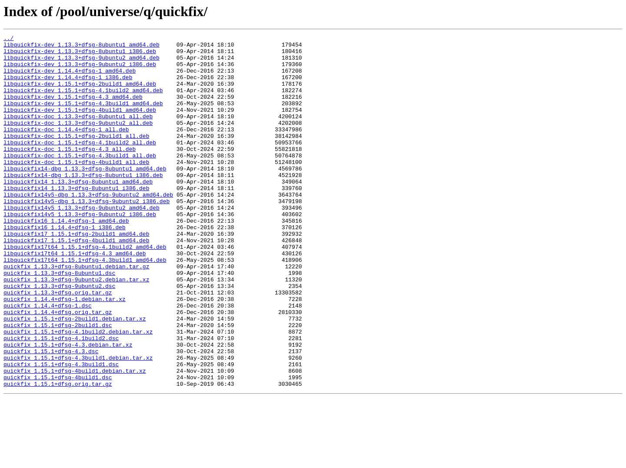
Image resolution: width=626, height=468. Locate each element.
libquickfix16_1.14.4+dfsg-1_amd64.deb (66, 258)
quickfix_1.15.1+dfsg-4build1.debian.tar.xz (74, 438)
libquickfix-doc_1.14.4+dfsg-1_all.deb (66, 149)
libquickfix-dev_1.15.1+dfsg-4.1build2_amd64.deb (83, 102)
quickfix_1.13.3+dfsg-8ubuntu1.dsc (59, 321)
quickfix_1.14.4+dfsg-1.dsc (47, 360)
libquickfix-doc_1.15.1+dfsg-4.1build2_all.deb (79, 164)
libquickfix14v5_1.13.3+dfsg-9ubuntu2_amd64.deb (81, 243)
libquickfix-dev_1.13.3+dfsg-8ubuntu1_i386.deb (79, 55)
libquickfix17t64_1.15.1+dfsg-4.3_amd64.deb (74, 297)
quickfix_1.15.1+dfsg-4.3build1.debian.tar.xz (78, 423)
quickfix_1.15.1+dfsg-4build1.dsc (57, 446)
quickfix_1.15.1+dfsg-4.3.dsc (50, 415)
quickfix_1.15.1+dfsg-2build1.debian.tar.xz (74, 376)
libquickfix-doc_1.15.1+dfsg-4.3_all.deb (69, 172)
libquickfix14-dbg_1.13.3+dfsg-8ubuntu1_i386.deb (83, 203)
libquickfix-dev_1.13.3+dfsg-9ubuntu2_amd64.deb (81, 63)
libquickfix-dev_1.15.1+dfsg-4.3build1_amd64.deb (83, 117)
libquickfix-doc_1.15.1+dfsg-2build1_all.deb (76, 156)
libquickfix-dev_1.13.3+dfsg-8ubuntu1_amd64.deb (81, 47)
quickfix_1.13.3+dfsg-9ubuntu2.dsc (59, 337)
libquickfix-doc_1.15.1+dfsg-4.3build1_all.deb (79, 180)
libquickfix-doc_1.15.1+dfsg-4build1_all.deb (76, 188)
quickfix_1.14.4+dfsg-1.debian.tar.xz (64, 352)
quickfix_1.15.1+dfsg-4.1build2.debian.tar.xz (78, 391)
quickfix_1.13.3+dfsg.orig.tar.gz (57, 344)
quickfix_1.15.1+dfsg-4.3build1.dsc (61, 431)
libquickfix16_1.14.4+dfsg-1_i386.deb (64, 266)
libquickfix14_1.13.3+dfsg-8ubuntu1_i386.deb (76, 219)
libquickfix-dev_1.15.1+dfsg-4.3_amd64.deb (73, 110)
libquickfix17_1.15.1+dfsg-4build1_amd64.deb (76, 282)
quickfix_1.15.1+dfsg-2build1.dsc (57, 384)
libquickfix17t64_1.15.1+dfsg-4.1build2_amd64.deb (84, 290)
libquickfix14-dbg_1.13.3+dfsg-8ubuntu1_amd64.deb (84, 196)
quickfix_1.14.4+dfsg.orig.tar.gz (57, 368)
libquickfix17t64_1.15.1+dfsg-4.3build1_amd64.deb (84, 305)
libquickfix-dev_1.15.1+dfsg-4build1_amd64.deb (79, 125)
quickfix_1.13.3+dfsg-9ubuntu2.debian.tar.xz (76, 329)
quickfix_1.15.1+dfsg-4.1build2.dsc (61, 399)
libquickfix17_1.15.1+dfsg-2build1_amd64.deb (76, 274)
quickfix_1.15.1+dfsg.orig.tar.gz (57, 454)
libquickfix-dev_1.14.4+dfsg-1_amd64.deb (69, 78)
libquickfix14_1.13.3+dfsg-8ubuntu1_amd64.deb (78, 211)
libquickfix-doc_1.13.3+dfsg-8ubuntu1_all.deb (78, 133)
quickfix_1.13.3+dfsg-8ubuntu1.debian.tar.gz (76, 313)
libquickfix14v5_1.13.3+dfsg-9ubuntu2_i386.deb (79, 250)
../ (8, 39)
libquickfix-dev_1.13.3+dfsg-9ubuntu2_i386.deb (79, 70)
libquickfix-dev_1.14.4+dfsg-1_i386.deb (67, 86)
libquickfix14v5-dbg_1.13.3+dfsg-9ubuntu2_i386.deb (86, 235)
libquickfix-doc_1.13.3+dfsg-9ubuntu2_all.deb (78, 141)
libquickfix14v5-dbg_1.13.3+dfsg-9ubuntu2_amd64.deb (88, 227)
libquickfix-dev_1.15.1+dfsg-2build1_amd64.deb (79, 94)
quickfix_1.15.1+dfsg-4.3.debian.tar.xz (67, 407)
